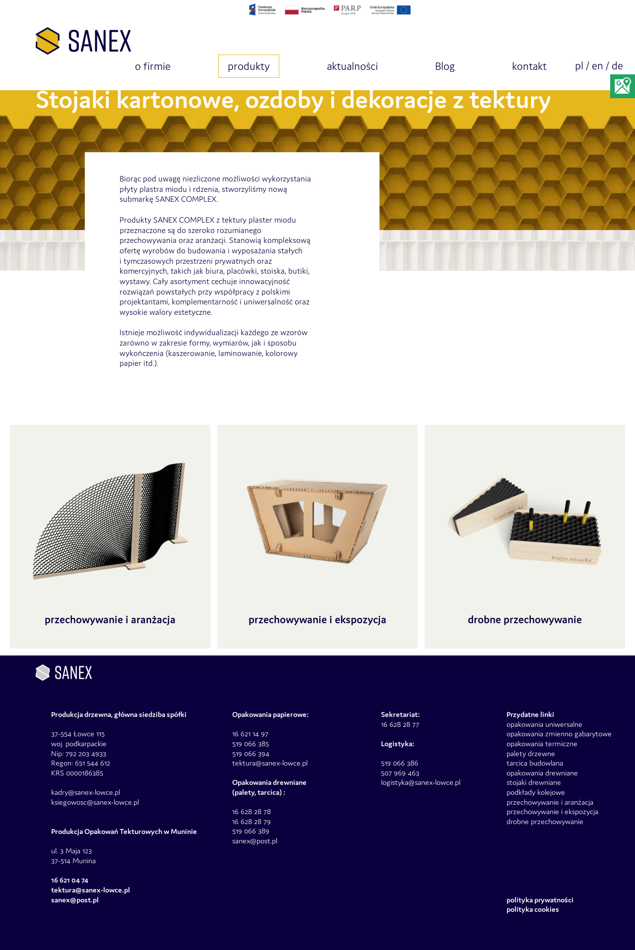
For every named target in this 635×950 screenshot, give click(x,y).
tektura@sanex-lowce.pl (270, 763)
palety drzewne (531, 753)
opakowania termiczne (542, 743)
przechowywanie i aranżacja (550, 802)
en (597, 65)
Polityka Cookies (533, 909)
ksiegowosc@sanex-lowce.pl (95, 802)
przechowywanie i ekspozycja (552, 811)
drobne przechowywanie (545, 821)
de (617, 65)
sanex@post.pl (254, 840)
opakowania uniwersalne (544, 724)
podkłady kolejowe (536, 792)
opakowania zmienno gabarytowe (559, 733)
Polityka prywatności (540, 899)
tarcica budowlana (535, 763)
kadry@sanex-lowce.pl (85, 792)
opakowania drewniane (542, 772)
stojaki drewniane (534, 782)
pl (579, 65)
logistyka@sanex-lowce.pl (420, 782)
